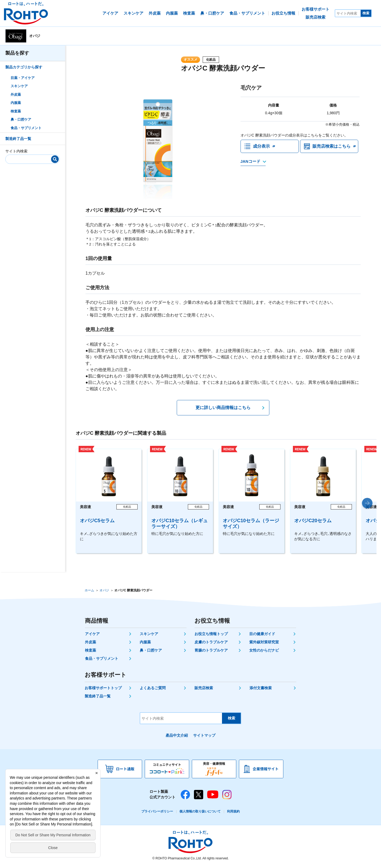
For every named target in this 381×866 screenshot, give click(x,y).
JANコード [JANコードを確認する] (250, 161)
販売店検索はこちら (331, 146)
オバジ (104, 590)
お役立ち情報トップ (211, 634)
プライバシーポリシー (157, 811)
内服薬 (16, 103)
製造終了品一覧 (18, 139)
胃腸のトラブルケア (211, 650)
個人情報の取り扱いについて (200, 811)
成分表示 (261, 146)
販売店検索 (203, 688)
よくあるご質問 (153, 688)
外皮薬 (16, 94)
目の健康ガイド (262, 634)
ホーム (89, 590)
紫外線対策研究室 (264, 642)
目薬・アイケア (23, 78)
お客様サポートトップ (103, 688)
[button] (367, 503)
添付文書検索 (261, 688)
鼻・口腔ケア (21, 119)
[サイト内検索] (348, 13)
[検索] (55, 159)
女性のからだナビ (264, 650)
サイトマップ (204, 735)
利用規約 (233, 811)
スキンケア (19, 86)
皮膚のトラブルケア (211, 642)
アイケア (92, 634)
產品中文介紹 (177, 735)
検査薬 (16, 111)
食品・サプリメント (26, 128)
